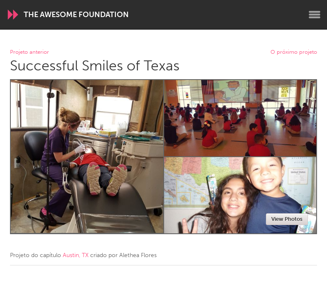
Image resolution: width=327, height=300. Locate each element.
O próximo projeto (293, 52)
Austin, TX (76, 255)
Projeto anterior (29, 52)
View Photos (286, 219)
